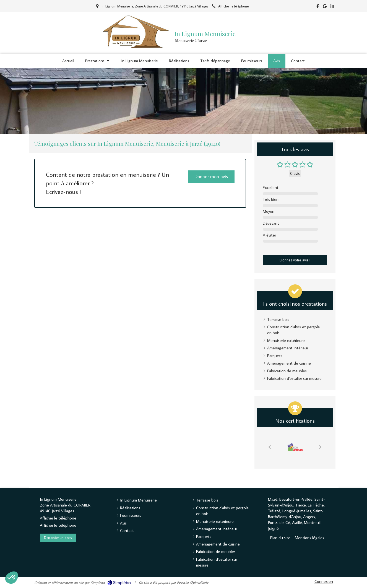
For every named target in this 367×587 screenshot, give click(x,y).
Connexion (323, 581)
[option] (295, 446)
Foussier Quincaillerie (192, 582)
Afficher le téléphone (233, 6)
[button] (11, 577)
